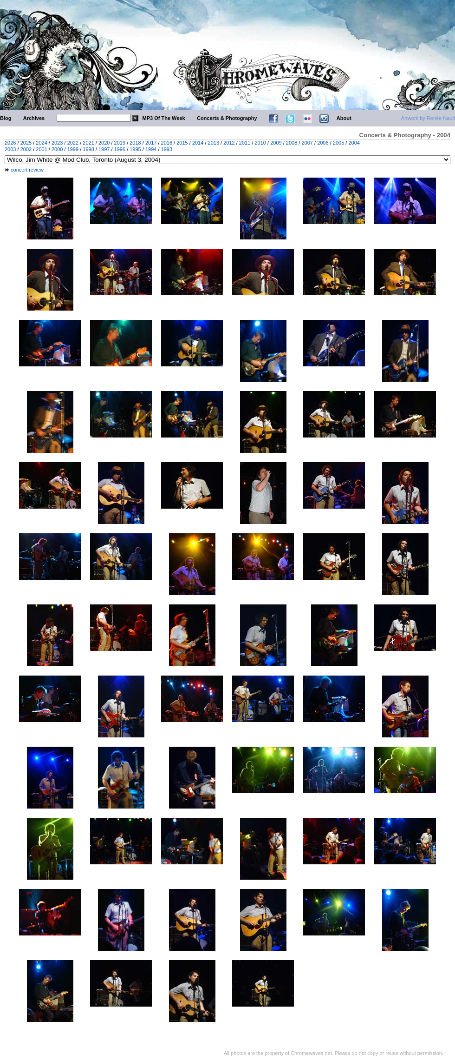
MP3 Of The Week (164, 118)
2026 (10, 143)
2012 (228, 143)
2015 (182, 143)
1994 (150, 149)
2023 (57, 143)
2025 (26, 143)
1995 (135, 149)
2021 (88, 143)
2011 (244, 143)
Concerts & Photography (227, 118)
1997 (104, 149)
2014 (197, 143)
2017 (150, 143)
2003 (10, 149)
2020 (104, 143)
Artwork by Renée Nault (428, 118)
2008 (291, 143)
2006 (322, 143)
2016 (166, 143)
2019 (119, 143)
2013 (213, 143)
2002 (26, 149)
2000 (57, 149)
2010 (260, 143)
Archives (34, 118)
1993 (166, 149)
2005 (338, 143)
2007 (306, 143)
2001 (41, 149)
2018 (135, 143)
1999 (72, 149)
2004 (353, 143)
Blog (5, 118)
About (344, 118)
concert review (27, 169)
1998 (88, 149)
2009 (275, 143)
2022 (72, 143)
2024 (41, 143)
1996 (119, 149)
